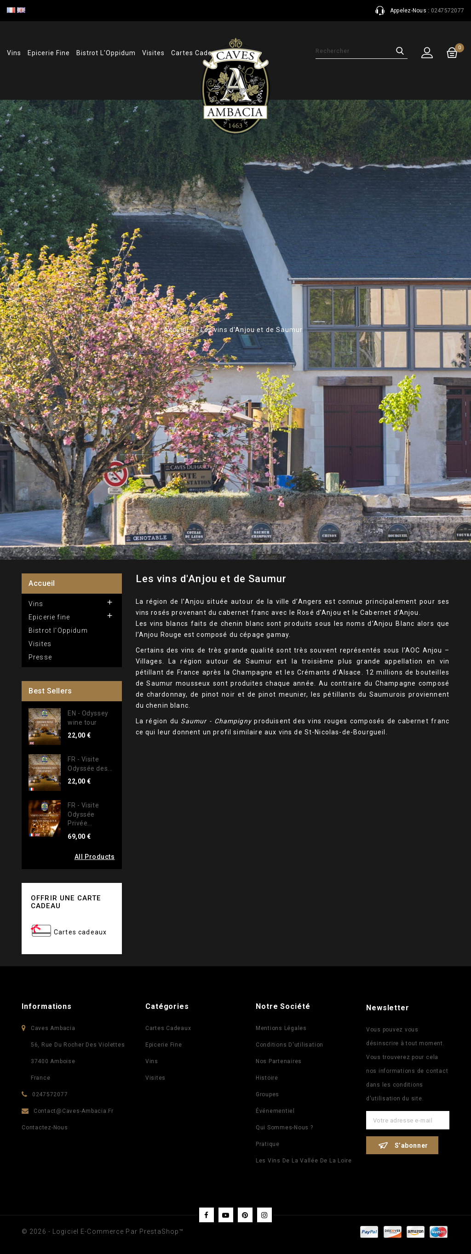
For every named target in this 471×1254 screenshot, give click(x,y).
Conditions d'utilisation (289, 1045)
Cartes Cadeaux (168, 1028)
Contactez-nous (45, 1127)
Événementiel (275, 1111)
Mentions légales (281, 1028)
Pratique (268, 1144)
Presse (40, 657)
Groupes (267, 1094)
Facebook (206, 1215)
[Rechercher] (362, 51)
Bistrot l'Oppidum (106, 53)
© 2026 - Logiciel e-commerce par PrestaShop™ (103, 1231)
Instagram (264, 1215)
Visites (153, 53)
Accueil (42, 583)
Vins (14, 53)
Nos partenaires (279, 1061)
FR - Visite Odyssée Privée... (83, 814)
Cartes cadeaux (80, 932)
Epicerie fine (48, 53)
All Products (95, 856)
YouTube (225, 1215)
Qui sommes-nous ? (284, 1127)
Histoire (267, 1078)
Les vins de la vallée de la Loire (304, 1160)
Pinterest (245, 1215)
